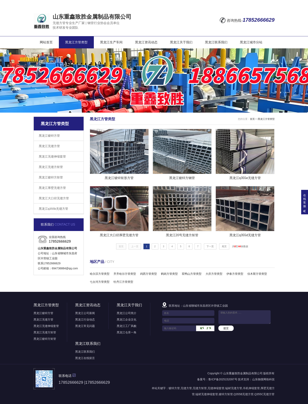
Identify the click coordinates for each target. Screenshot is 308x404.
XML (271, 3)
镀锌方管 (174, 388)
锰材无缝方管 (233, 388)
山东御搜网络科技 (263, 379)
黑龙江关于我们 (181, 42)
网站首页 (46, 42)
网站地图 (244, 3)
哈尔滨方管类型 (99, 273)
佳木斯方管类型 (257, 273)
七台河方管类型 (99, 281)
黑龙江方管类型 (76, 42)
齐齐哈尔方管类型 (125, 273)
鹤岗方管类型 (169, 273)
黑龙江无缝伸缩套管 (52, 156)
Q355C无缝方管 (264, 394)
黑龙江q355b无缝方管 (53, 208)
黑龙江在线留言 (85, 358)
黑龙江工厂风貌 (126, 326)
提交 (226, 328)
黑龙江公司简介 (126, 313)
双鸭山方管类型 (192, 273)
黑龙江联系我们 (216, 42)
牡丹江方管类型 (123, 281)
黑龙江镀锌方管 (49, 135)
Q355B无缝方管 (244, 394)
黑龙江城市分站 (251, 42)
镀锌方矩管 (226, 394)
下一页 (210, 246)
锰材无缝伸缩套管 (206, 394)
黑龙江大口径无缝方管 (54, 198)
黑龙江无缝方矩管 (51, 167)
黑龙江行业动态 (85, 319)
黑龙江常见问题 (85, 326)
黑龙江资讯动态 (146, 42)
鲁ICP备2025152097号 (222, 379)
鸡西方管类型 (148, 273)
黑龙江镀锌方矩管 (51, 177)
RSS (260, 3)
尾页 (224, 246)
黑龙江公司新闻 (85, 313)
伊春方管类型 (234, 273)
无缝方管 (186, 388)
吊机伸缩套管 (251, 388)
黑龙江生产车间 (111, 42)
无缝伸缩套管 (216, 388)
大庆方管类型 (214, 273)
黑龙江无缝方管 (49, 146)
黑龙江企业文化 (126, 319)
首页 (252, 119)
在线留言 (225, 3)
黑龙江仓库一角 (126, 332)
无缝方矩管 (200, 388)
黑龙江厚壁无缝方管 (52, 187)
